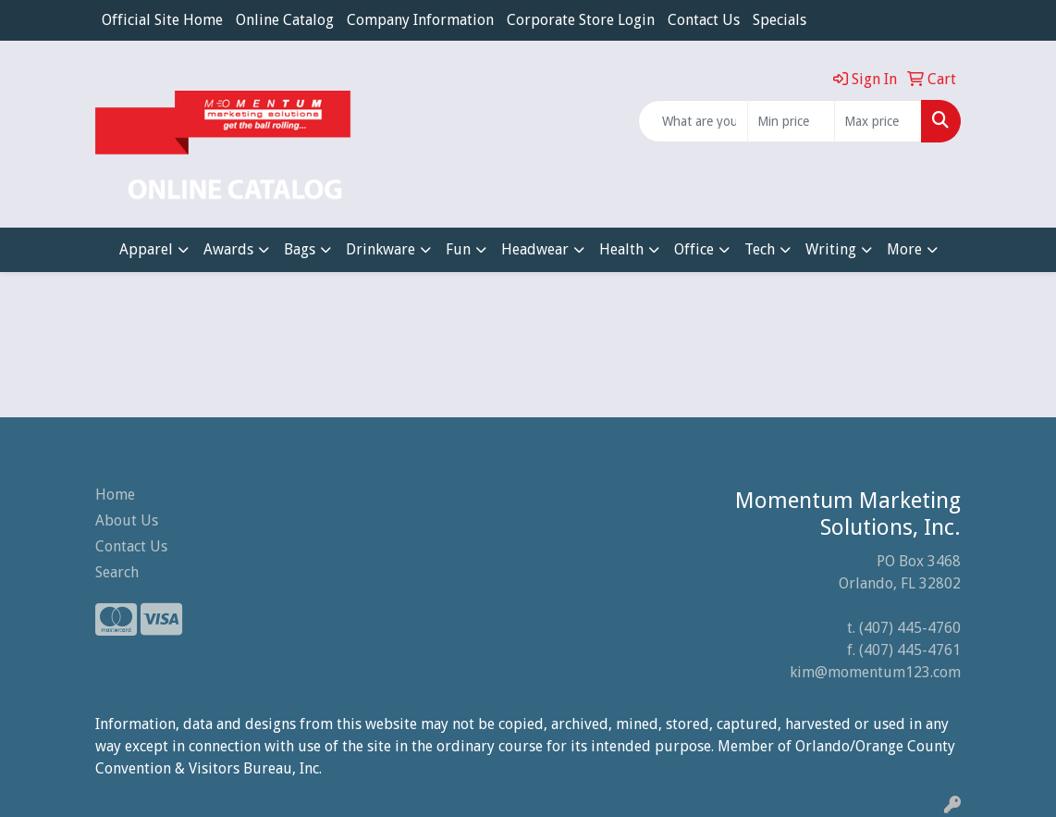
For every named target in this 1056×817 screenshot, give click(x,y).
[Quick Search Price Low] (791, 121)
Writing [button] (830, 249)
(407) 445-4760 (910, 628)
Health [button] (621, 249)
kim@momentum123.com (875, 672)
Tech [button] (759, 249)
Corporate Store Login (581, 20)
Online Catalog (285, 20)
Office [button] (694, 249)
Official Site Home (162, 20)
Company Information (420, 20)
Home (115, 494)
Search (117, 572)
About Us (126, 520)
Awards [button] (228, 249)
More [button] (904, 249)
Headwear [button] (535, 249)
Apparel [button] (146, 249)
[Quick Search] (693, 121)
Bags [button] (299, 249)
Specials (779, 20)
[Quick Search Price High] (878, 121)
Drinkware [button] (380, 249)
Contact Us (704, 20)
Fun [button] (458, 249)
